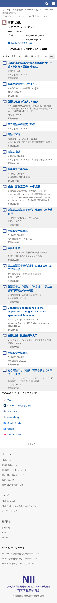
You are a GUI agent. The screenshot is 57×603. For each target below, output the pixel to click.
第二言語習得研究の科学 (21, 124)
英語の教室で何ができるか (23, 84)
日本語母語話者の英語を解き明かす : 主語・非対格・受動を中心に (30, 65)
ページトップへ (28, 444)
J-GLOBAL (12, 411)
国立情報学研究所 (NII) (12, 485)
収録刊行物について (11, 465)
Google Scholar (14, 423)
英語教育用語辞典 (18, 169)
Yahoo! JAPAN (14, 434)
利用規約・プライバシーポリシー (17, 470)
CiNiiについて (8, 460)
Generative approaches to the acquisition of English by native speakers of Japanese (27, 311)
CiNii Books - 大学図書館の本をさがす (19, 506)
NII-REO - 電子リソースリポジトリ (18, 563)
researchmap (13, 417)
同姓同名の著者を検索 (21, 43)
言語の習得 (14, 134)
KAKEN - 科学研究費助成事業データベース (22, 554)
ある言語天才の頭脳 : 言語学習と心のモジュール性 (30, 372)
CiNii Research (8, 501)
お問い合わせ (8, 480)
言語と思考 (14, 248)
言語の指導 (14, 151)
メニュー (53, 3)
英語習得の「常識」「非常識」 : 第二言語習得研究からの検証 (30, 288)
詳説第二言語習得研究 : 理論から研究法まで (30, 211)
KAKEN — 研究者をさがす (19, 405)
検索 (46, 3)
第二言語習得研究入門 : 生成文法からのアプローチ (30, 267)
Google (10, 429)
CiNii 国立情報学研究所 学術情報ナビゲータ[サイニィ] (13, 3)
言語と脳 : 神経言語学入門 (22, 335)
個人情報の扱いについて (13, 475)
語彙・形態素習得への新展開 (24, 186)
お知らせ (6, 527)
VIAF (9, 400)
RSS (4, 532)
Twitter (5, 537)
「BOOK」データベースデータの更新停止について (25, 16)
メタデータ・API (10, 511)
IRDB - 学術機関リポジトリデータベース (20, 558)
